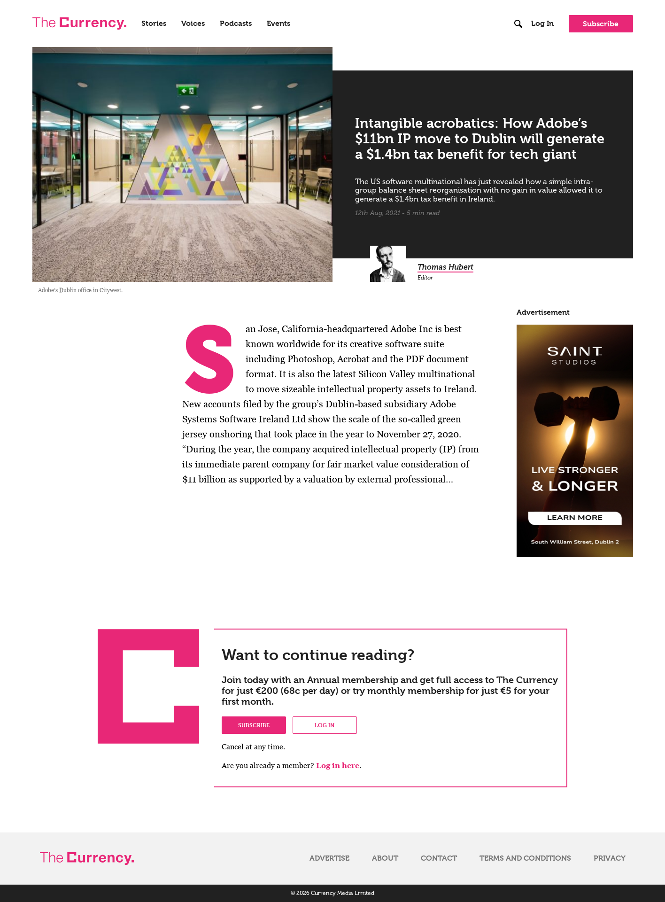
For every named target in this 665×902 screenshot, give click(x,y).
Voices (193, 23)
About (385, 858)
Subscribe (601, 23)
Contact (439, 858)
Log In (542, 23)
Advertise (329, 858)
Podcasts (236, 23)
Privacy (610, 858)
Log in (324, 725)
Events (278, 23)
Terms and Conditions (525, 858)
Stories (153, 23)
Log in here (337, 765)
